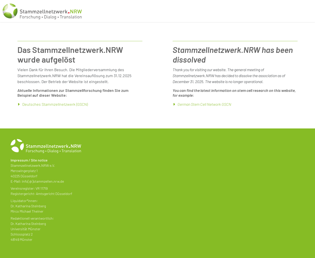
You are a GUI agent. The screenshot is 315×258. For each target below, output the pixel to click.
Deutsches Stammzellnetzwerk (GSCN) (55, 104)
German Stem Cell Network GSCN (204, 104)
